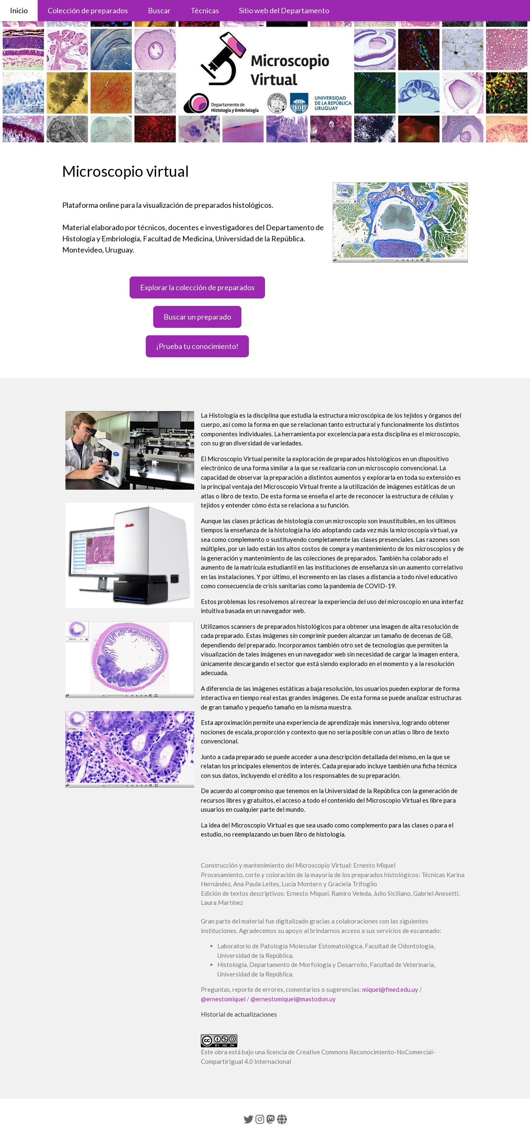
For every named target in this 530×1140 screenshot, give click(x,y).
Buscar (159, 10)
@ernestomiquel (223, 999)
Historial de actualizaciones (239, 1014)
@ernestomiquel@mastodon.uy (293, 999)
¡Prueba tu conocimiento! (197, 346)
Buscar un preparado (197, 316)
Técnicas (204, 10)
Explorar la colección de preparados (197, 287)
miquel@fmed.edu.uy (390, 989)
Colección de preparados (88, 10)
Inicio (19, 10)
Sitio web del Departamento (284, 10)
